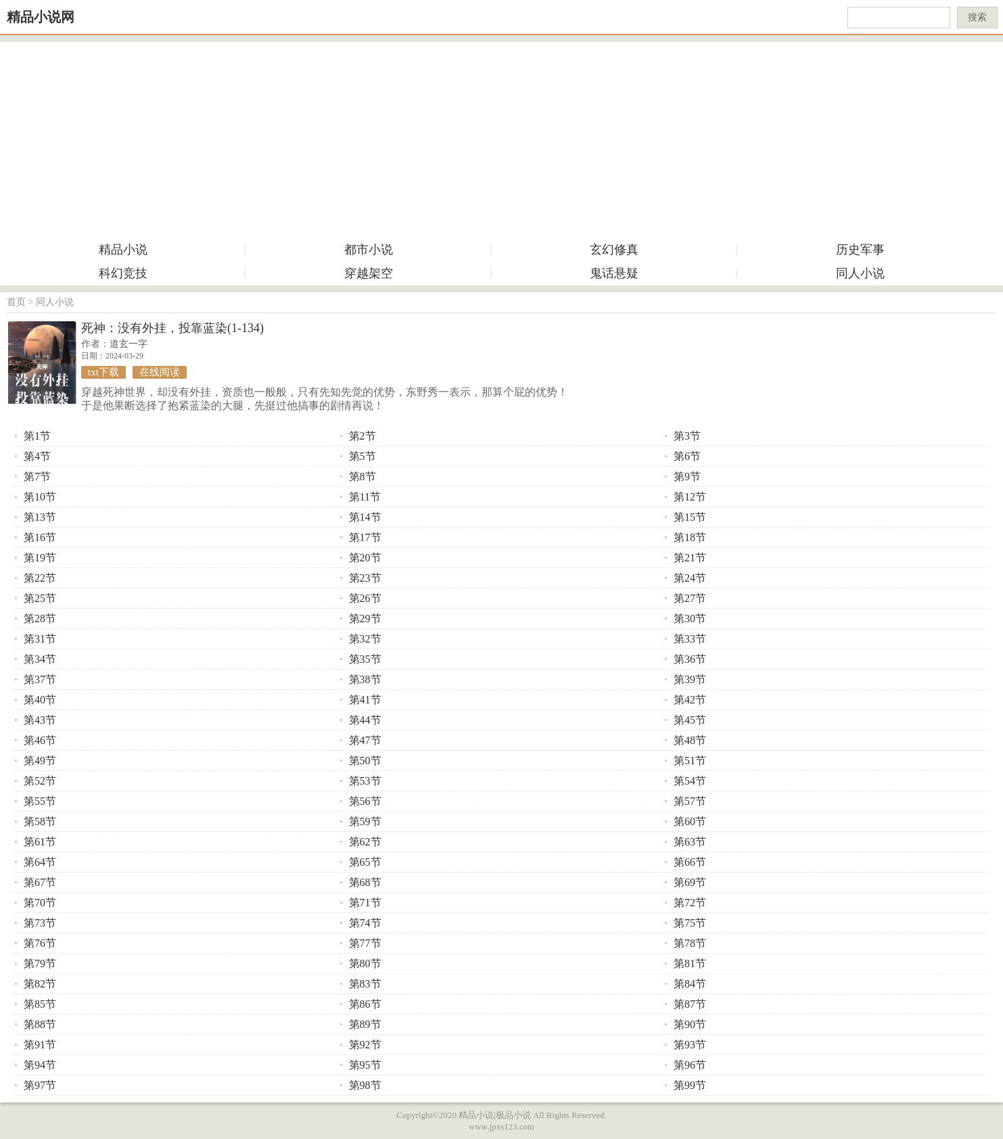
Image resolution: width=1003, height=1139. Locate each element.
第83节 (365, 984)
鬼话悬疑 (614, 273)
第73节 (40, 923)
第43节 (40, 720)
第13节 (40, 517)
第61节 (40, 841)
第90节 (690, 1024)
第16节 (40, 537)
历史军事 (860, 249)
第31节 (40, 639)
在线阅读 (159, 372)
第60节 (690, 821)
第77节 (365, 943)
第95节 (365, 1065)
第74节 (365, 923)
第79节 (40, 963)
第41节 (365, 699)
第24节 (690, 578)
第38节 (365, 679)
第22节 (40, 578)
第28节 (40, 618)
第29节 (365, 618)
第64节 (40, 862)
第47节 (365, 740)
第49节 (40, 760)
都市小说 (368, 249)
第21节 (690, 557)
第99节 (690, 1085)
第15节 (690, 517)
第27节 (690, 598)
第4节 (37, 456)
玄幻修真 (614, 249)
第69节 (690, 882)
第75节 (690, 923)
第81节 (690, 963)
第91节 (40, 1044)
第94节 (40, 1065)
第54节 (690, 781)
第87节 (690, 1004)
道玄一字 (128, 344)
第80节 (365, 963)
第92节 (365, 1044)
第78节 (690, 943)
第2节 (362, 436)
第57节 (690, 801)
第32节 (365, 639)
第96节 (690, 1065)
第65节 (365, 862)
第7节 (37, 476)
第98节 (365, 1085)
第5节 (362, 456)
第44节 (365, 720)
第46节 (40, 740)
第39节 (690, 679)
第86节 (365, 1004)
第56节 (365, 801)
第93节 (690, 1044)
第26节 (365, 598)
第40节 (40, 699)
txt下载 (103, 372)
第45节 (690, 720)
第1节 (37, 436)
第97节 (40, 1085)
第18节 (690, 537)
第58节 (40, 821)
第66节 (690, 862)
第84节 (690, 984)
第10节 (40, 497)
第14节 (365, 517)
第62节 (365, 841)
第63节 (690, 841)
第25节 (40, 598)
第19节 (40, 557)
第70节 (40, 902)
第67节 (40, 882)
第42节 (690, 699)
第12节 (690, 497)
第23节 (365, 578)
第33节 (690, 639)
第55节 (40, 801)
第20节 (365, 557)
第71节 (365, 902)
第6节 (687, 456)
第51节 (690, 760)
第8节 (362, 476)
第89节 (365, 1024)
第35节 (365, 659)
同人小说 (860, 273)
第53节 (365, 781)
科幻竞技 (123, 273)
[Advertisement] (502, 136)
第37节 (40, 679)
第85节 (40, 1004)
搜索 (977, 17)
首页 (16, 302)
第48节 (690, 740)
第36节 (690, 659)
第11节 (365, 497)
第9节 (687, 476)
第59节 (365, 821)
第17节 (365, 537)
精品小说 (123, 249)
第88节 (40, 1024)
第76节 (40, 943)
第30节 (690, 618)
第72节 (690, 902)
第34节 (40, 659)
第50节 (365, 760)
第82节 (40, 984)
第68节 (365, 882)
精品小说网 (40, 16)
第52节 (40, 781)
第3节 (687, 436)
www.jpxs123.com (501, 1126)
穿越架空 (368, 273)
